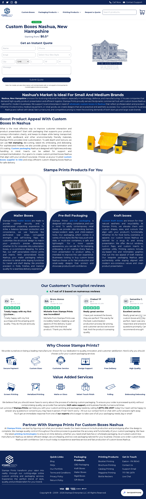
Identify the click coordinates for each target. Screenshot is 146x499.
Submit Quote (36, 80)
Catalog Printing (106, 469)
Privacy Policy (56, 476)
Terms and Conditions (60, 473)
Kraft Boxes (79, 468)
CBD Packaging (81, 465)
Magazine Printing (107, 473)
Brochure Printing (107, 465)
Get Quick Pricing (132, 492)
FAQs (52, 465)
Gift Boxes (79, 480)
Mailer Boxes (80, 472)
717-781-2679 (128, 473)
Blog (52, 461)
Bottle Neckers (105, 476)
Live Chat (126, 476)
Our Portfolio (56, 469)
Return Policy (56, 480)
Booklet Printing (106, 461)
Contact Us (127, 465)
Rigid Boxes (79, 476)
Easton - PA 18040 (130, 461)
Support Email (129, 469)
